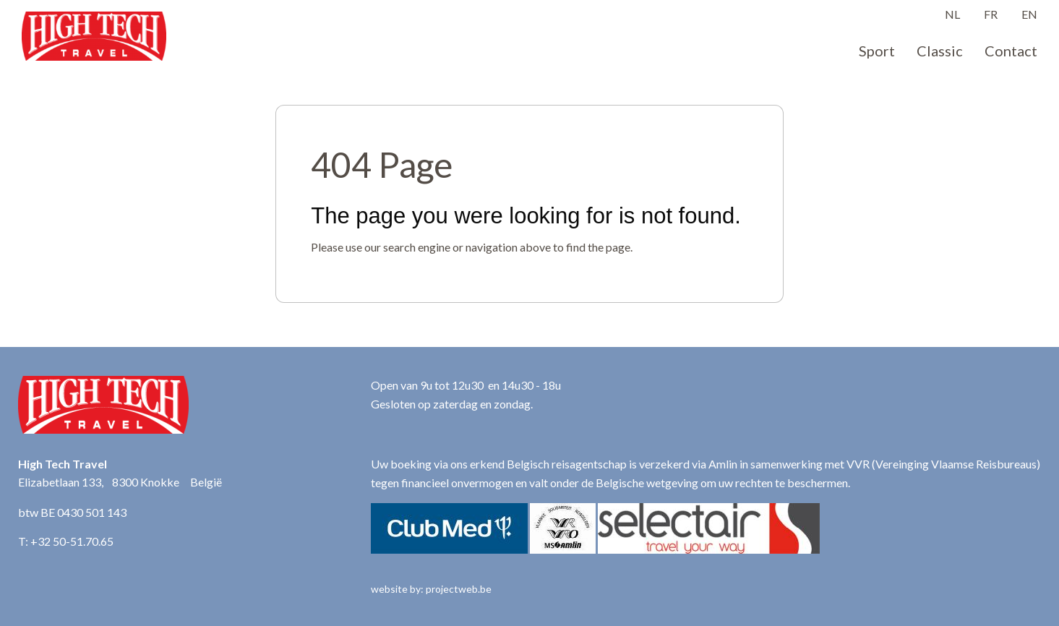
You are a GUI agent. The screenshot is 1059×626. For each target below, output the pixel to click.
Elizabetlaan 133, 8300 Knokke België (120, 482)
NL (952, 14)
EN (1029, 14)
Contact (1011, 50)
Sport (877, 50)
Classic (940, 50)
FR (991, 14)
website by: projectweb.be (431, 589)
